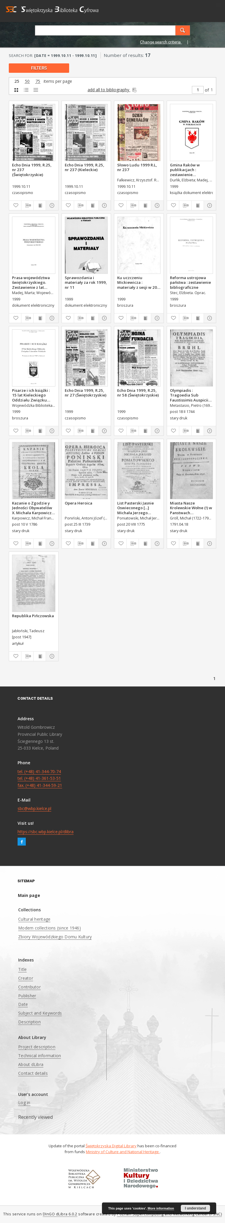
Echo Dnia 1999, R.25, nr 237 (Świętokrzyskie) (32, 169)
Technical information (39, 1055)
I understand (195, 1208)
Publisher (27, 995)
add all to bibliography (113, 89)
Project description (36, 1047)
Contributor (29, 987)
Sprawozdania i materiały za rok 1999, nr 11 (86, 282)
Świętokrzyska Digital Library (111, 1145)
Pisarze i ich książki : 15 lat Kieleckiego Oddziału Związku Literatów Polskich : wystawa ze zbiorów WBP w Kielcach (31, 395)
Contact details (33, 1073)
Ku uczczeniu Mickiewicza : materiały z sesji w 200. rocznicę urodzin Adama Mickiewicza (138, 282)
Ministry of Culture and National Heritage (123, 1151)
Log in (24, 1102)
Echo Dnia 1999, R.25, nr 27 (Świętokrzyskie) (85, 393)
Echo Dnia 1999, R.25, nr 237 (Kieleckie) (84, 167)
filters (39, 68)
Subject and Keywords (40, 1013)
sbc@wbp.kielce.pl (34, 808)
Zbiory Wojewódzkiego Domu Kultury (55, 936)
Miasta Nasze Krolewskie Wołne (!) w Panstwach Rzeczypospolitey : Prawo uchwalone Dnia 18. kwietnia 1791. (191, 507)
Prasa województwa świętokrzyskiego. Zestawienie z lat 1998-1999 (31, 282)
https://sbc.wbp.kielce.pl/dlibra (46, 831)
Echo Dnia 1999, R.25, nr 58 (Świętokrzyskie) (138, 393)
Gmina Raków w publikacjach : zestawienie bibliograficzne (185, 169)
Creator (25, 978)
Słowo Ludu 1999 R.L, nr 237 (137, 167)
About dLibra (30, 1064)
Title (22, 969)
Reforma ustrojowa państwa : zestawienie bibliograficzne (190, 282)
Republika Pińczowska (33, 615)
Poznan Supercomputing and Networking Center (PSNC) (169, 1214)
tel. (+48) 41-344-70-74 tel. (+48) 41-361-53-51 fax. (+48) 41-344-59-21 (40, 778)
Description (29, 1022)
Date (23, 1004)
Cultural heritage (34, 919)
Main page (29, 895)
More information (161, 1208)
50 (27, 81)
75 (37, 81)
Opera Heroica (78, 503)
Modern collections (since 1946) (49, 928)
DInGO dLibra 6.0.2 (60, 1214)
